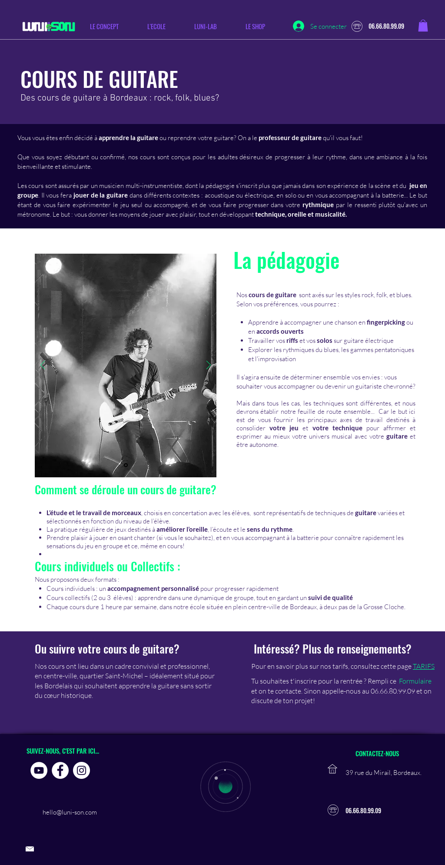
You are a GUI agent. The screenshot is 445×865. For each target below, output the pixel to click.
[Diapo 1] (126, 465)
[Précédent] (42, 366)
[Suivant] (208, 366)
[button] (163, 26)
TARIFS (424, 666)
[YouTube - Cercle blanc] (38, 770)
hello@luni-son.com (70, 812)
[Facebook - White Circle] (60, 770)
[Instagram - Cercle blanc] (81, 770)
